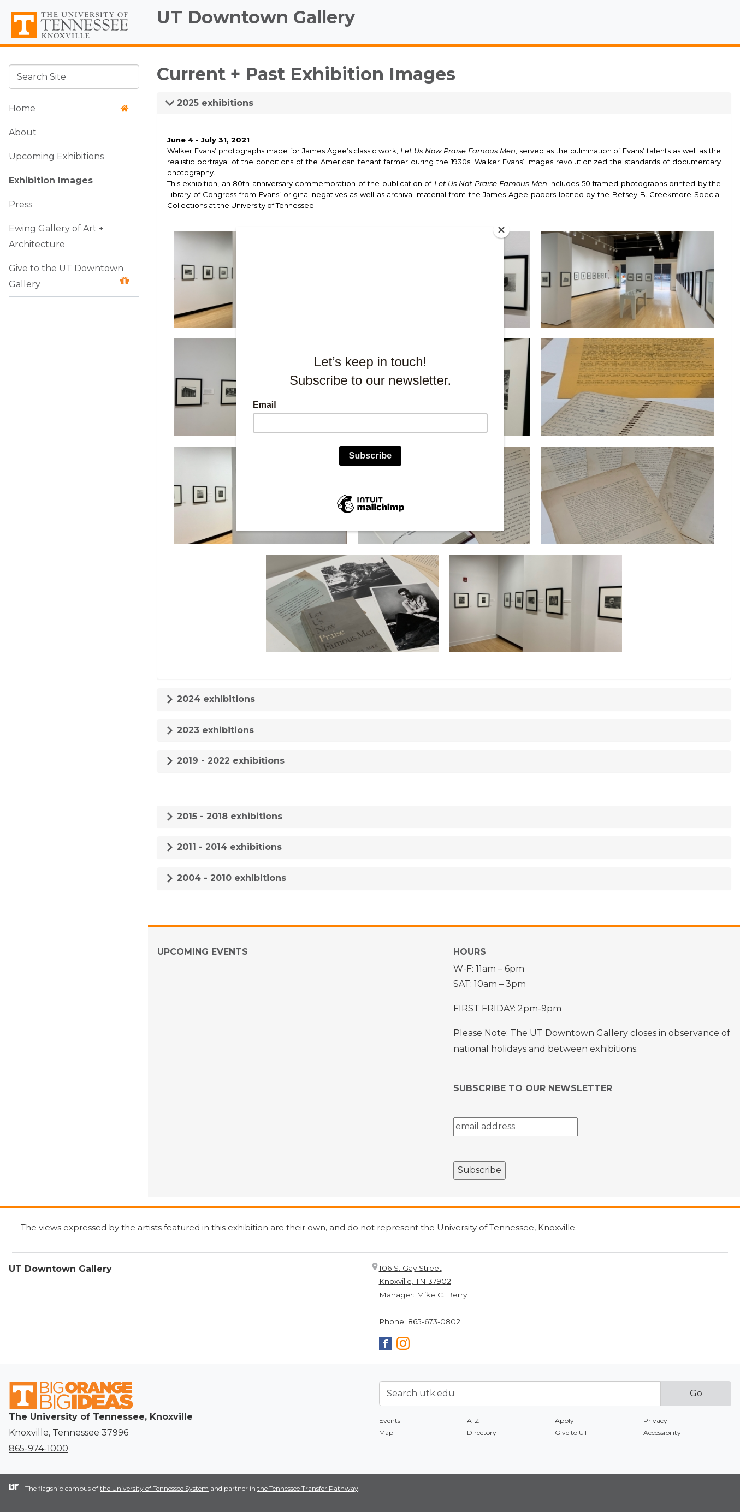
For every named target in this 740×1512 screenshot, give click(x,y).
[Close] (501, 230)
